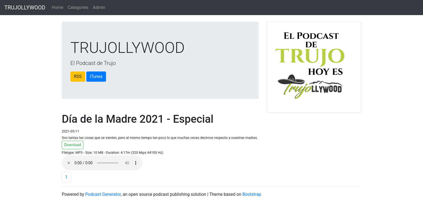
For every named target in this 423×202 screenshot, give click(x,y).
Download (72, 145)
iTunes (96, 76)
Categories (78, 7)
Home (57, 7)
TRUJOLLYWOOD (24, 7)
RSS (78, 76)
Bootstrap (251, 194)
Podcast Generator (103, 194)
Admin (99, 7)
